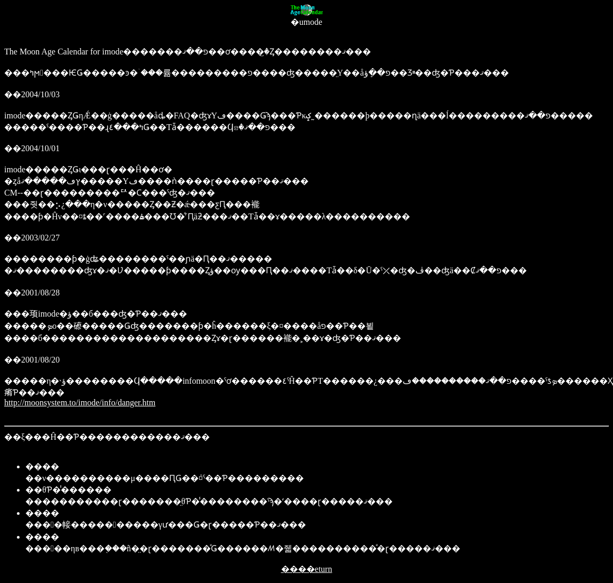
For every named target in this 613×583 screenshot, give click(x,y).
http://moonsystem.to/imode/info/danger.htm (79, 402)
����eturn (306, 569)
